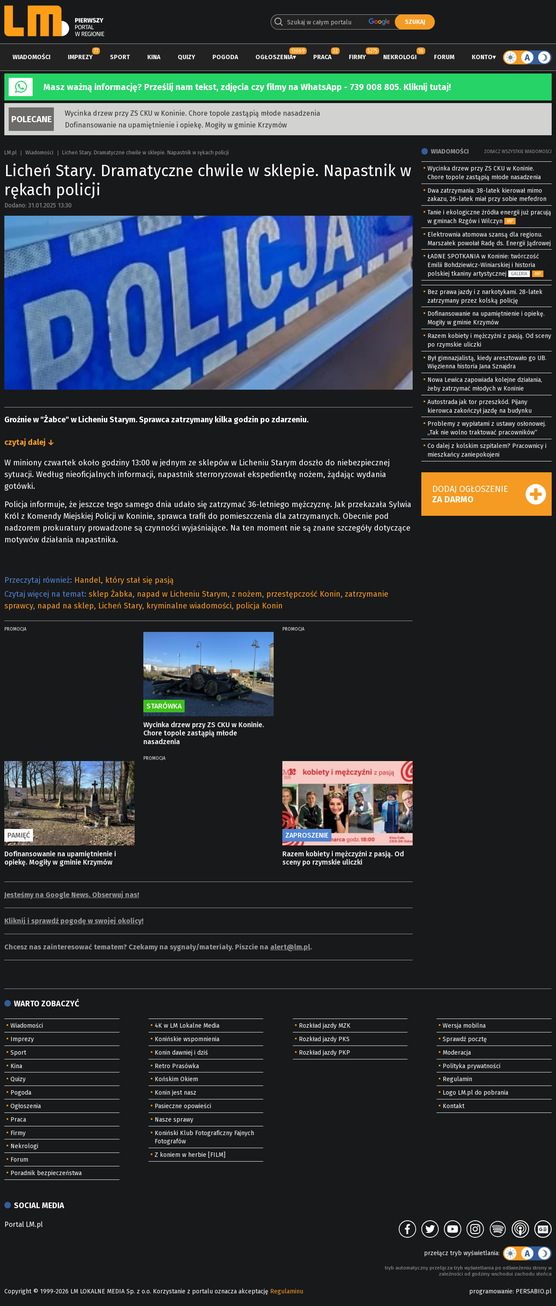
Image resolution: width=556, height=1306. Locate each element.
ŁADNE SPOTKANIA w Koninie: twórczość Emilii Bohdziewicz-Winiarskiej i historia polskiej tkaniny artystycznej (483, 265)
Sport (120, 57)
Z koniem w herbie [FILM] (190, 1155)
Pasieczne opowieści (183, 1106)
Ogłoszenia (274, 57)
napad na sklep (65, 606)
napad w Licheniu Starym (182, 594)
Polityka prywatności (471, 1066)
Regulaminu (286, 1291)
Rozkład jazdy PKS (324, 1039)
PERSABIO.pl (534, 1291)
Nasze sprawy (174, 1119)
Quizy (186, 57)
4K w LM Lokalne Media (187, 1025)
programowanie (491, 1291)
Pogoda (225, 57)
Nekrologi (400, 57)
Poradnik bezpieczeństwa (46, 1173)
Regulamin (457, 1079)
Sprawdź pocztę (465, 1039)
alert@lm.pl (290, 947)
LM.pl (10, 153)
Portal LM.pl (23, 1224)
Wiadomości (31, 57)
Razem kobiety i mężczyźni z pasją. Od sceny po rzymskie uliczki (343, 858)
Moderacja (457, 1052)
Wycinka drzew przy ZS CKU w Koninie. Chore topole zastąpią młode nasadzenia (192, 113)
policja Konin (259, 606)
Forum (444, 57)
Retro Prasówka (177, 1066)
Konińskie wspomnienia (187, 1039)
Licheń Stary (120, 606)
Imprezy (80, 57)
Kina (153, 57)
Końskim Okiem (176, 1079)
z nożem (247, 594)
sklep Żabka (110, 594)
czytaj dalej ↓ (29, 442)
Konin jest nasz (175, 1092)
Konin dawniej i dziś (181, 1052)
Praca (322, 57)
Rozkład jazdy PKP (324, 1052)
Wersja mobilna (464, 1025)
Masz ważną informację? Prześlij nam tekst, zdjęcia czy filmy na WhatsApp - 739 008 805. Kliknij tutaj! (247, 87)
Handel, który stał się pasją (124, 580)
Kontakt (453, 1106)
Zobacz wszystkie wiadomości (518, 151)
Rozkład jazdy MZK (325, 1025)
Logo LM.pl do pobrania (475, 1092)
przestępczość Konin (303, 594)
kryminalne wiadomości (189, 606)
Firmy (357, 57)
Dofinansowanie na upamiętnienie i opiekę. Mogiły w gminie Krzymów (176, 125)
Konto (482, 57)
